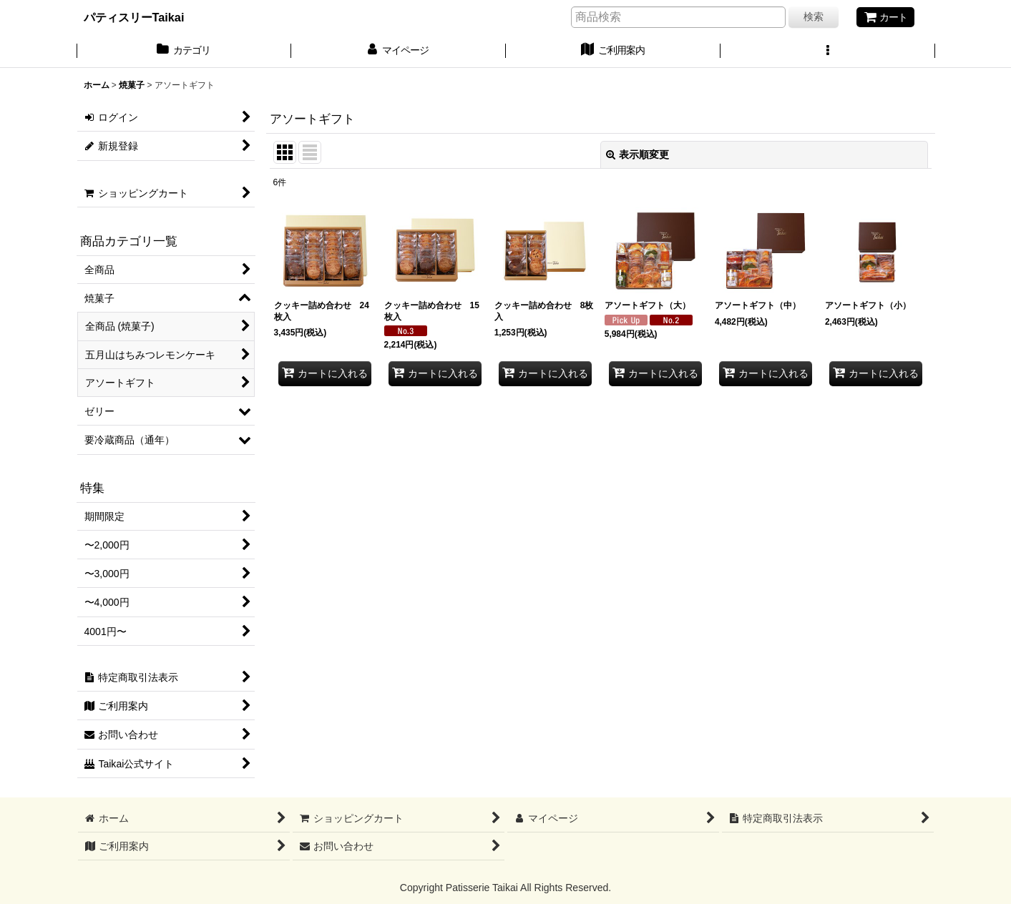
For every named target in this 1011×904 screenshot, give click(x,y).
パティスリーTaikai (134, 17)
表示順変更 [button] (637, 154)
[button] (828, 51)
